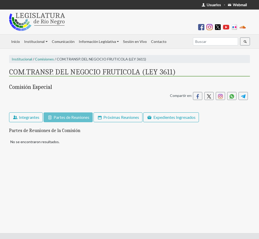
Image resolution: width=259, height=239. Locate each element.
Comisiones (44, 59)
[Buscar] (215, 41)
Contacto (159, 41)
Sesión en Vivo (135, 41)
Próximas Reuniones (118, 117)
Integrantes (25, 117)
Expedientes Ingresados (171, 117)
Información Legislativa (97, 41)
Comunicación (63, 41)
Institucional (34, 41)
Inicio (15, 41)
